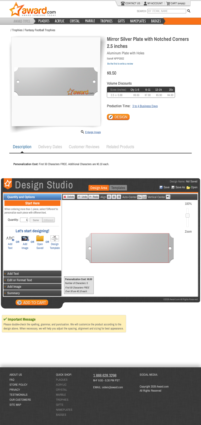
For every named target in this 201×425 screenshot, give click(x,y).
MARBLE (61, 395)
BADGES (61, 415)
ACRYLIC (61, 385)
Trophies (17, 30)
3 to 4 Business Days (145, 106)
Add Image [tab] (12, 286)
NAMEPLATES (64, 410)
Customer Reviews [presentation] (84, 147)
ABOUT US (15, 375)
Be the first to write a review (120, 63)
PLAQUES (61, 380)
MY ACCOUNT (153, 3)
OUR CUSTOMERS (20, 400)
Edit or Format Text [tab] (18, 280)
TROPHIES (62, 400)
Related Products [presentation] (120, 147)
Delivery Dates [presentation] (50, 147)
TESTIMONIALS (18, 395)
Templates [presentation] (118, 187)
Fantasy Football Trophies (40, 30)
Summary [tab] (12, 293)
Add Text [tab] (11, 273)
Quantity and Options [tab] (19, 197)
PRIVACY (14, 390)
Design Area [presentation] (98, 187)
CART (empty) (175, 3)
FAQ (11, 380)
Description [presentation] (22, 147)
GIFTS (59, 405)
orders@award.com (112, 387)
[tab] (22, 146)
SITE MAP (15, 405)
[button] (36, 219)
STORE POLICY (18, 385)
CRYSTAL (61, 390)
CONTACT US (130, 3)
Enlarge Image (93, 132)
